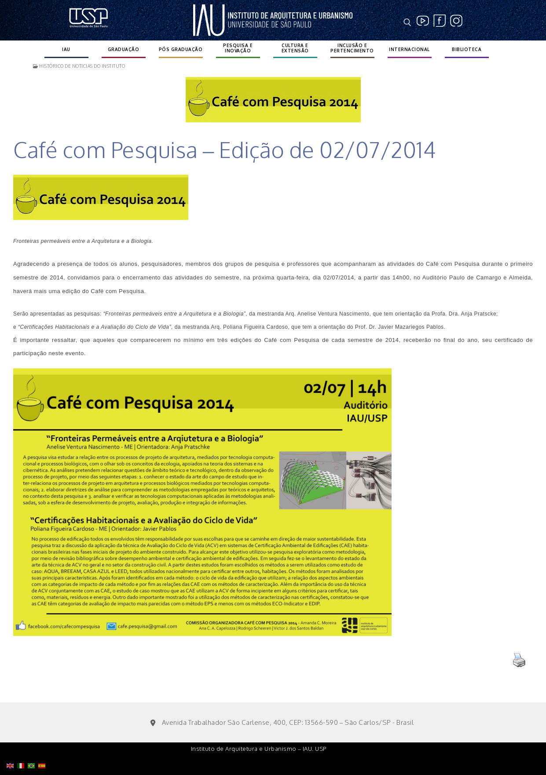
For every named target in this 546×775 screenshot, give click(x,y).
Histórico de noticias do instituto (79, 66)
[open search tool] (407, 22)
